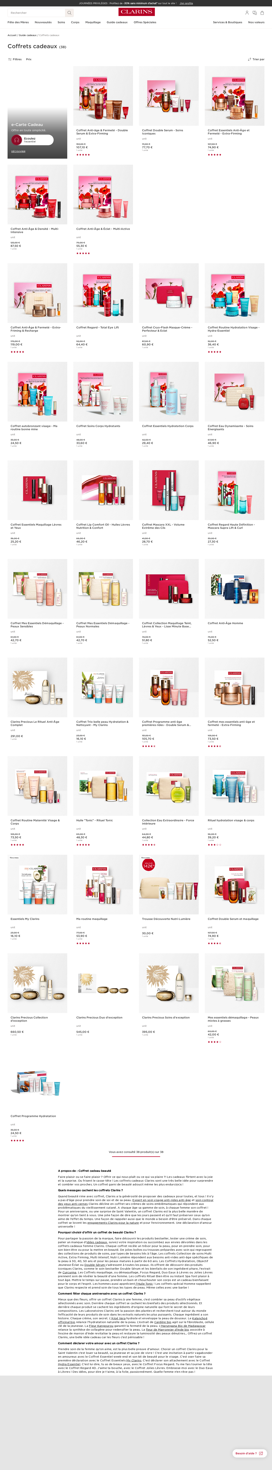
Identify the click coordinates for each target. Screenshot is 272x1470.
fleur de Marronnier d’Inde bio (167, 1329)
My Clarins (133, 1360)
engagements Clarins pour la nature (113, 1222)
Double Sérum (95, 1264)
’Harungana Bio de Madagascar (183, 1325)
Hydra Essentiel (69, 1364)
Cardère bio (163, 1322)
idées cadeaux (97, 1242)
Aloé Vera (118, 1318)
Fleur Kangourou (101, 1325)
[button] (250, 1453)
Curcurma (69, 1272)
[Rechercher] (36, 13)
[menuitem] (247, 13)
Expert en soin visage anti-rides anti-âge (161, 1200)
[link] (201, 210)
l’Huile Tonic (144, 1283)
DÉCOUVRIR (18, 151)
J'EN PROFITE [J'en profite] (151, 247)
